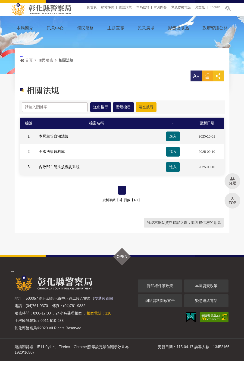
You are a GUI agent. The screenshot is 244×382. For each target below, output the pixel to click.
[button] (195, 97)
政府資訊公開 (215, 28)
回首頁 (93, 9)
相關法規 (66, 81)
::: (83, 9)
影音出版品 (178, 28)
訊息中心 (55, 28)
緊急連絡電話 (206, 322)
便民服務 (85, 28)
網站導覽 (109, 9)
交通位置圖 (103, 319)
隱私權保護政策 (160, 307)
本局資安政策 (206, 307)
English (216, 9)
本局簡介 (24, 28)
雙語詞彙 (126, 9)
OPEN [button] (122, 278)
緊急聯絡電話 (182, 9)
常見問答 (161, 9)
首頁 (26, 81)
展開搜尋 (228, 8)
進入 (173, 157)
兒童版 (202, 9)
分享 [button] (218, 98)
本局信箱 (144, 9)
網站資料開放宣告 (160, 322)
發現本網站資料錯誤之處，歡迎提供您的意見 (184, 244)
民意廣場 (146, 28)
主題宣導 (115, 28)
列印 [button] (207, 98)
